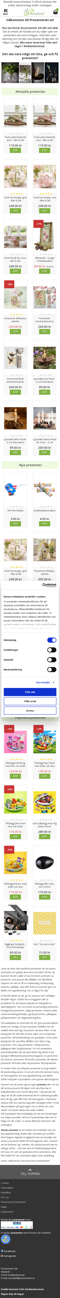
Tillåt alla (30, 692)
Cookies (5, 1182)
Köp (15, 150)
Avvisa (30, 710)
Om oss (5, 1197)
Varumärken (7, 1187)
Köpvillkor (6, 1192)
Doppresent (7, 1211)
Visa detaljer (43, 682)
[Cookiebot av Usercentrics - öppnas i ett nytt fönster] (42, 585)
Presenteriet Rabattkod (13, 1201)
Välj (15, 957)
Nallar (4, 1206)
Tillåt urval (30, 701)
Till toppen (30, 1172)
